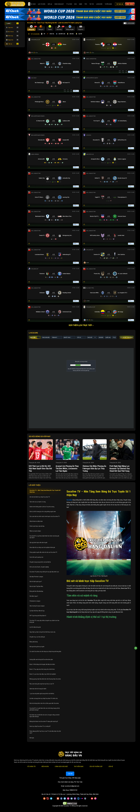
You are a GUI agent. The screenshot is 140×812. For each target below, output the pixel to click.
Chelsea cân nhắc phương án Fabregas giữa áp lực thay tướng (94, 468)
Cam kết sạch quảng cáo (37, 557)
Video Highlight (59, 4)
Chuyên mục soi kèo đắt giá (37, 637)
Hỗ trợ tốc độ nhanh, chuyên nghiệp (39, 567)
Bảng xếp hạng (34, 641)
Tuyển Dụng (108, 4)
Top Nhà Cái (119, 4)
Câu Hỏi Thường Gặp (95, 766)
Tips (85, 4)
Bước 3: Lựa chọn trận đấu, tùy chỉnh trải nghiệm (43, 674)
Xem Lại (50, 4)
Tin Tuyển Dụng (78, 766)
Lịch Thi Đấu (41, 4)
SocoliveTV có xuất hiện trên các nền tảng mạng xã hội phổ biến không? (45, 709)
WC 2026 (32, 4)
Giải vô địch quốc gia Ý (36, 581)
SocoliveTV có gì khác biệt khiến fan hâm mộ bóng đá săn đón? (44, 536)
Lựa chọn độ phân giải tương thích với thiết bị (42, 693)
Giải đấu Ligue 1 (34, 596)
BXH (75, 4)
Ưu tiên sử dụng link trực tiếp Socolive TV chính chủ (44, 698)
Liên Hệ (110, 766)
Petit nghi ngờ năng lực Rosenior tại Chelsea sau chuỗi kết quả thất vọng (120, 468)
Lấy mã (70, 774)
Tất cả (12, 44)
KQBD (80, 4)
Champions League (35, 601)
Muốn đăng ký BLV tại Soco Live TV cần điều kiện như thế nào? (45, 732)
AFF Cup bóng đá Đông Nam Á (38, 615)
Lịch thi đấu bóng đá (35, 627)
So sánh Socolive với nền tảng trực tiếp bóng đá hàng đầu (45, 651)
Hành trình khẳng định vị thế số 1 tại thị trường (42, 506)
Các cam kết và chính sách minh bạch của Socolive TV (45, 516)
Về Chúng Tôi (31, 766)
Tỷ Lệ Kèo (69, 4)
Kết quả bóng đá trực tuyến (37, 646)
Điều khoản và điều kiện (36, 521)
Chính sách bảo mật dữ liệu (37, 526)
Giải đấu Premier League (36, 576)
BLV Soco (12, 31)
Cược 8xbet (130, 4)
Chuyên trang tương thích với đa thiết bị (40, 562)
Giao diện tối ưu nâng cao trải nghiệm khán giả (42, 547)
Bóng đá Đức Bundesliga (36, 591)
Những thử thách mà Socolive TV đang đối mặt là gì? (44, 721)
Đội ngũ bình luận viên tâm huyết (38, 542)
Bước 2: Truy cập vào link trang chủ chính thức (42, 669)
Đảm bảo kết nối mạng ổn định (38, 688)
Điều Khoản (45, 766)
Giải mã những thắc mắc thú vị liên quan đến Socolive (44, 703)
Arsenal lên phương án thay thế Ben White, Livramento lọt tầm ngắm (67, 468)
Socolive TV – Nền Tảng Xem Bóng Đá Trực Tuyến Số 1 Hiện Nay (45, 491)
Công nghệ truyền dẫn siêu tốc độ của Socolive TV (43, 552)
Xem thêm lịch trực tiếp (81, 325)
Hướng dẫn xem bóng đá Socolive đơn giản (41, 659)
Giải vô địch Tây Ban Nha (36, 586)
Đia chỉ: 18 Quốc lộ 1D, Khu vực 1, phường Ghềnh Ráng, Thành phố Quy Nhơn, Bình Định (72, 794)
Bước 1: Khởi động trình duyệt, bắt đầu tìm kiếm (42, 664)
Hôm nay (12, 36)
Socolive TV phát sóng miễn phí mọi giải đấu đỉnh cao (44, 571)
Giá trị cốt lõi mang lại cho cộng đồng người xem (43, 511)
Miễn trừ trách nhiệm (35, 531)
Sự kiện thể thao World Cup (37, 610)
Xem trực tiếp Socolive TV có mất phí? (40, 726)
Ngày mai (12, 40)
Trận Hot (12, 27)
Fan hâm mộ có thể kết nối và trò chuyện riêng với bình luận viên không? (45, 715)
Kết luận (32, 738)
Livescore (99, 4)
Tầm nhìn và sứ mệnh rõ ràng (38, 502)
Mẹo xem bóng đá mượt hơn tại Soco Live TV (42, 684)
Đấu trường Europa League (37, 606)
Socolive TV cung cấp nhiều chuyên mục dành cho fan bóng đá (44, 621)
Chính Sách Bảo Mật (61, 766)
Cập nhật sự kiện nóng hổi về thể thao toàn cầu (42, 632)
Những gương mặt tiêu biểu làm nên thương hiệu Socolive (45, 679)
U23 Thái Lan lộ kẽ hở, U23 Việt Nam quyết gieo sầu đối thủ (40, 468)
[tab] (31, 28)
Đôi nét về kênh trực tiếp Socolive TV (40, 497)
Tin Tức (91, 4)
